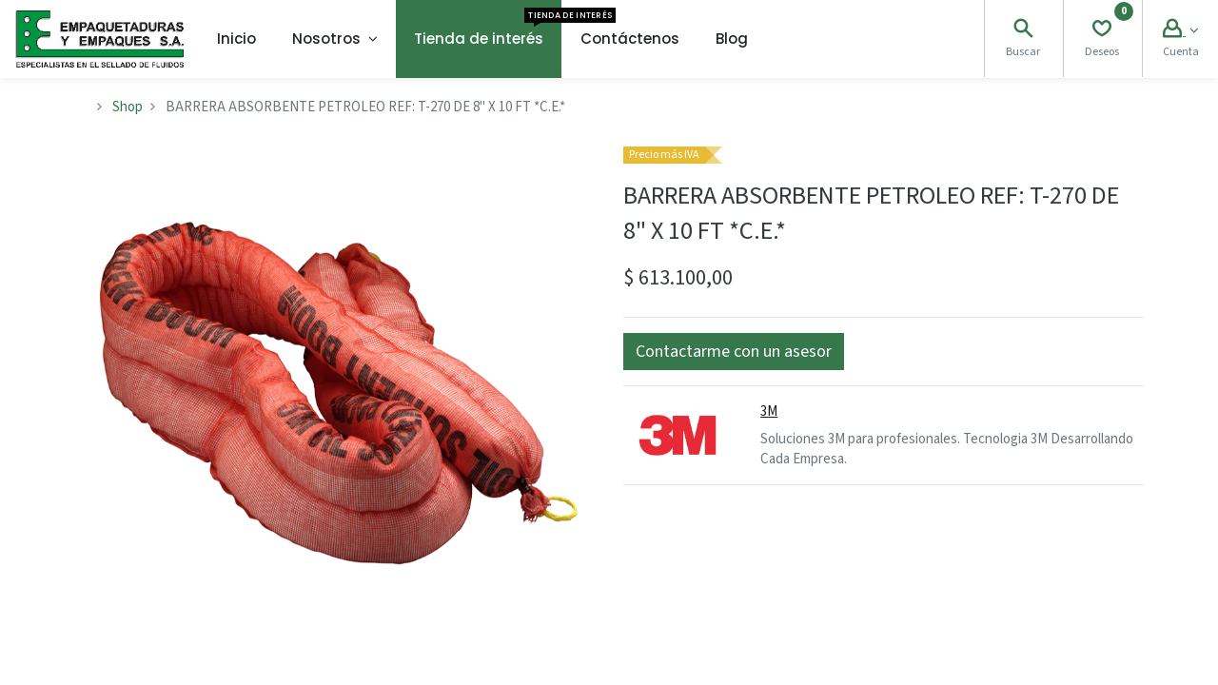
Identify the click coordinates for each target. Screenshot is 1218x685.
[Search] (1022, 31)
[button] (733, 351)
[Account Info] (1180, 31)
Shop (127, 107)
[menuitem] (236, 39)
